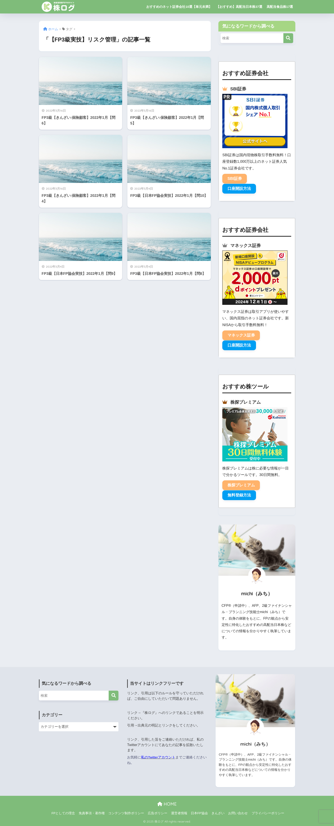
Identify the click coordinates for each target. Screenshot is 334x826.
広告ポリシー (157, 813)
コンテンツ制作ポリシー (126, 813)
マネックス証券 (241, 335)
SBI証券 (235, 178)
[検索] (288, 38)
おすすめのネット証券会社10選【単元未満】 (179, 6)
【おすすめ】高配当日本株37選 (239, 6)
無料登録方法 (239, 495)
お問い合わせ (238, 813)
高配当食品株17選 (280, 6)
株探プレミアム (241, 485)
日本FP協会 (199, 813)
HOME (167, 804)
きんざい (217, 813)
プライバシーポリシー (268, 813)
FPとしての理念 (63, 813)
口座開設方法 (239, 188)
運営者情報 (179, 813)
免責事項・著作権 (92, 813)
